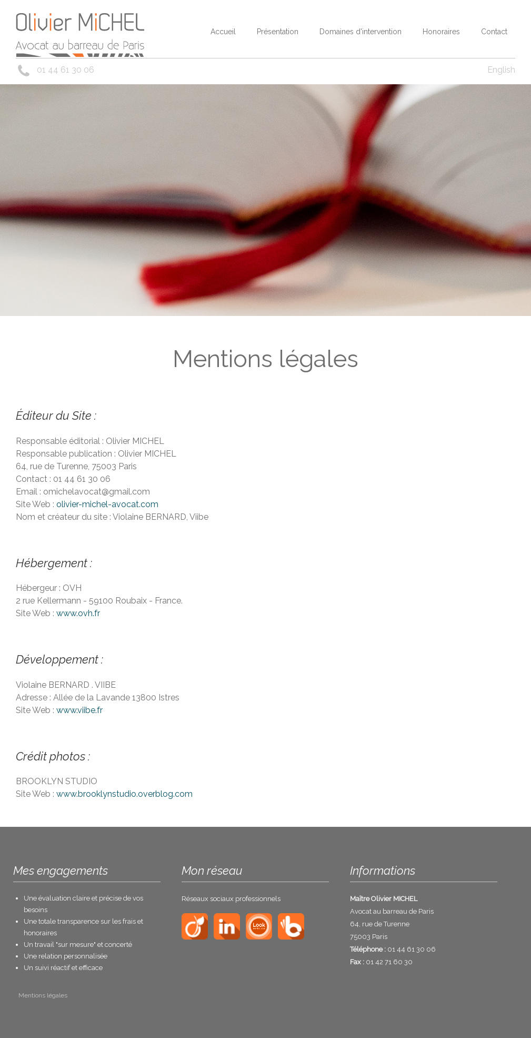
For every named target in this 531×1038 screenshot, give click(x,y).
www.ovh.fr (78, 613)
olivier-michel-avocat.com (107, 504)
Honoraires (441, 31)
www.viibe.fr (79, 710)
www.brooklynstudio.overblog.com (124, 794)
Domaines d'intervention (360, 31)
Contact (494, 31)
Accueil (223, 31)
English (501, 70)
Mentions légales (42, 995)
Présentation (277, 31)
